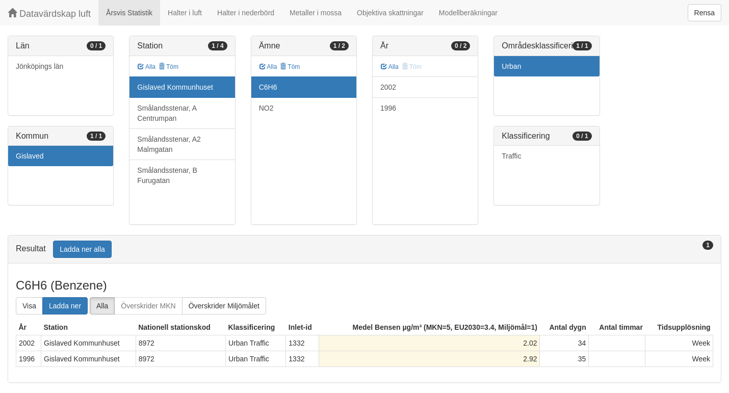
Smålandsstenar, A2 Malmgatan (169, 144)
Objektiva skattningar (390, 13)
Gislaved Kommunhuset (175, 87)
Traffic (511, 156)
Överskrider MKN (148, 306)
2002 (388, 87)
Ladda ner (65, 306)
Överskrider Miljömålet (224, 306)
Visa (29, 306)
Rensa (704, 13)
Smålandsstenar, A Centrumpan (167, 113)
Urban (511, 66)
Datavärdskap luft (49, 13)
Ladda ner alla (82, 249)
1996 (388, 108)
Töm (168, 66)
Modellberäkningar (468, 13)
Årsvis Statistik (129, 13)
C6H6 (268, 87)
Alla (146, 66)
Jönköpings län (39, 66)
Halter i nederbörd (245, 13)
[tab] (364, 249)
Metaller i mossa (316, 13)
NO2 (266, 108)
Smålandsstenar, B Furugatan (167, 175)
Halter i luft (185, 13)
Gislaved (29, 156)
